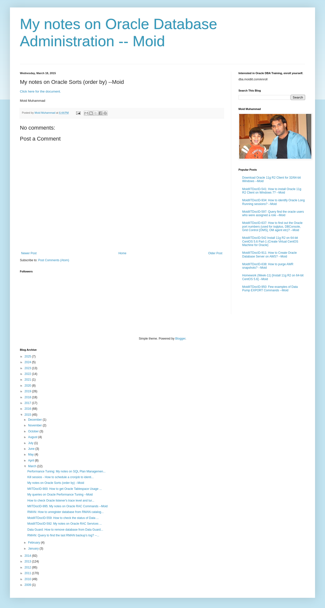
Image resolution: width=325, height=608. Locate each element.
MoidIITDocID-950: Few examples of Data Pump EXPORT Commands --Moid (270, 288)
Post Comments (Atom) (53, 260)
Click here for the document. (40, 91)
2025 (28, 356)
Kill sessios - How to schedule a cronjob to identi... (60, 477)
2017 (28, 403)
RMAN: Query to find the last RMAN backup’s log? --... (63, 535)
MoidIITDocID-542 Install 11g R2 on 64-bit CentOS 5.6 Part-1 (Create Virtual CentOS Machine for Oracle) (270, 241)
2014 (28, 555)
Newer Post (29, 253)
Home (122, 253)
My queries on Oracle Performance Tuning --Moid (60, 494)
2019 (28, 391)
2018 (28, 397)
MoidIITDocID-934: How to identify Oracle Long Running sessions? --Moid (273, 202)
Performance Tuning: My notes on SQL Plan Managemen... (66, 471)
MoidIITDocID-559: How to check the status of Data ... (63, 518)
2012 (28, 567)
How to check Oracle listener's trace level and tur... (60, 500)
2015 (28, 414)
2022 (28, 374)
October (34, 431)
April (31, 460)
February (34, 542)
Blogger (180, 338)
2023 (28, 368)
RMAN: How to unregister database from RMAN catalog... (65, 512)
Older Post (215, 253)
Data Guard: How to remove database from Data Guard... (65, 529)
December (35, 419)
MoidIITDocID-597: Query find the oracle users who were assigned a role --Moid (273, 213)
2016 (28, 408)
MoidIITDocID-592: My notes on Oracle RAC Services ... (64, 523)
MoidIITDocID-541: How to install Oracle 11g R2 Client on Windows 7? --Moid (271, 190)
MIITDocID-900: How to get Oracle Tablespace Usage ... (64, 489)
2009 (28, 585)
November (35, 425)
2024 (28, 362)
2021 (28, 379)
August (33, 437)
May (31, 454)
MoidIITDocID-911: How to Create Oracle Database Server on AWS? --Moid (269, 254)
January (34, 548)
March (32, 466)
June (31, 449)
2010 (28, 579)
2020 (28, 385)
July (31, 443)
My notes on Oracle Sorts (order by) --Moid (55, 483)
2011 (28, 573)
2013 (28, 561)
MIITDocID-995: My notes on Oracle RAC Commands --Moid (67, 506)
